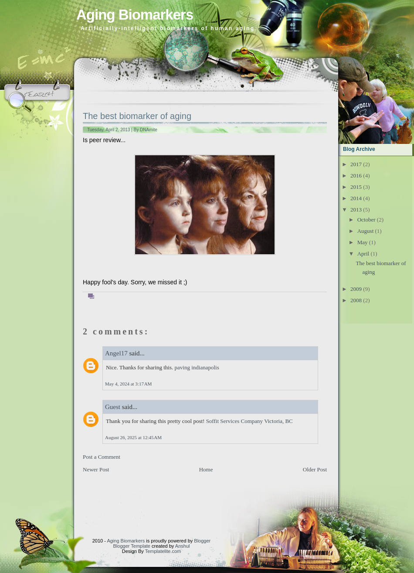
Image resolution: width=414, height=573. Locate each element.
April (363, 253)
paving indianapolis (197, 367)
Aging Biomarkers (134, 15)
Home (206, 469)
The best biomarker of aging (137, 116)
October (366, 219)
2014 (356, 198)
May (362, 242)
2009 (356, 289)
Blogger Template (131, 546)
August (365, 231)
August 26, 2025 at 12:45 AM (133, 437)
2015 (356, 187)
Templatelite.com (163, 551)
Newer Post (96, 469)
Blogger (202, 540)
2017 (356, 164)
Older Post (315, 469)
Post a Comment (101, 457)
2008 (356, 300)
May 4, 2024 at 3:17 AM (128, 383)
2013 (356, 209)
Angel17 (116, 353)
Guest (112, 406)
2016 (356, 175)
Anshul (182, 546)
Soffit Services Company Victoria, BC (249, 421)
